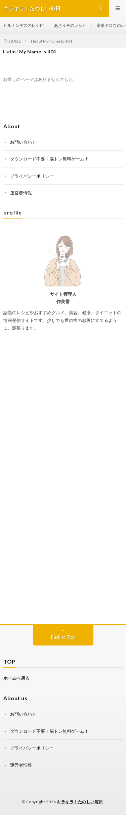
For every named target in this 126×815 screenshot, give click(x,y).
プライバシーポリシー (32, 176)
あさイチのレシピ (70, 25)
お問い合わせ (23, 142)
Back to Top (63, 637)
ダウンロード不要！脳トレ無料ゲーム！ (49, 158)
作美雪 (63, 301)
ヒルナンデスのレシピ (23, 25)
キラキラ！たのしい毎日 (80, 801)
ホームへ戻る (16, 678)
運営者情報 (21, 192)
